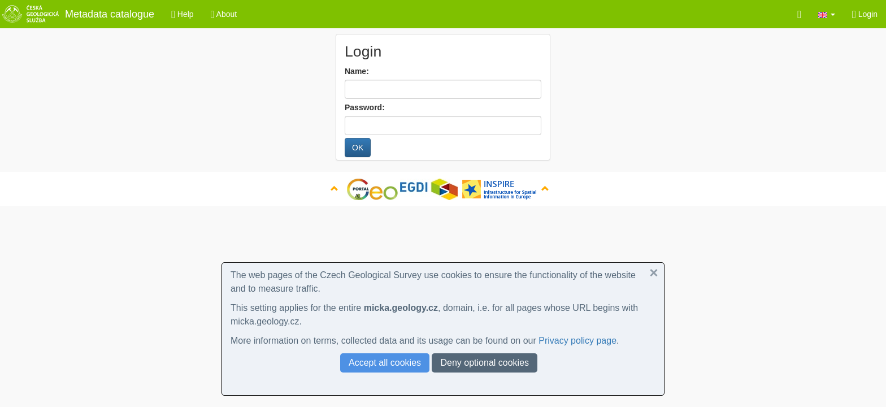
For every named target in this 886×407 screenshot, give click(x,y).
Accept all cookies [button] (385, 362)
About (224, 14)
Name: (357, 71)
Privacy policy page (577, 340)
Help (182, 14)
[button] (827, 14)
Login (865, 14)
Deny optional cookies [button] (484, 362)
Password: (365, 107)
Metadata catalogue (77, 14)
